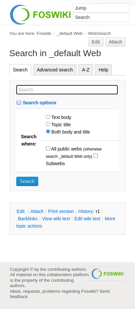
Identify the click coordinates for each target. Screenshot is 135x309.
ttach (37, 211)
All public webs (66, 149)
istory (85, 211)
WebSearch (99, 33)
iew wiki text (56, 218)
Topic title (60, 124)
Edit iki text (87, 218)
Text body (60, 117)
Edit (96, 42)
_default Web (69, 33)
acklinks (28, 218)
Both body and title (70, 132)
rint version (61, 211)
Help (103, 69)
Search (20, 69)
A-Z (86, 69)
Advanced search (55, 69)
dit (21, 211)
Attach (115, 42)
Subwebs (55, 163)
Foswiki (44, 33)
